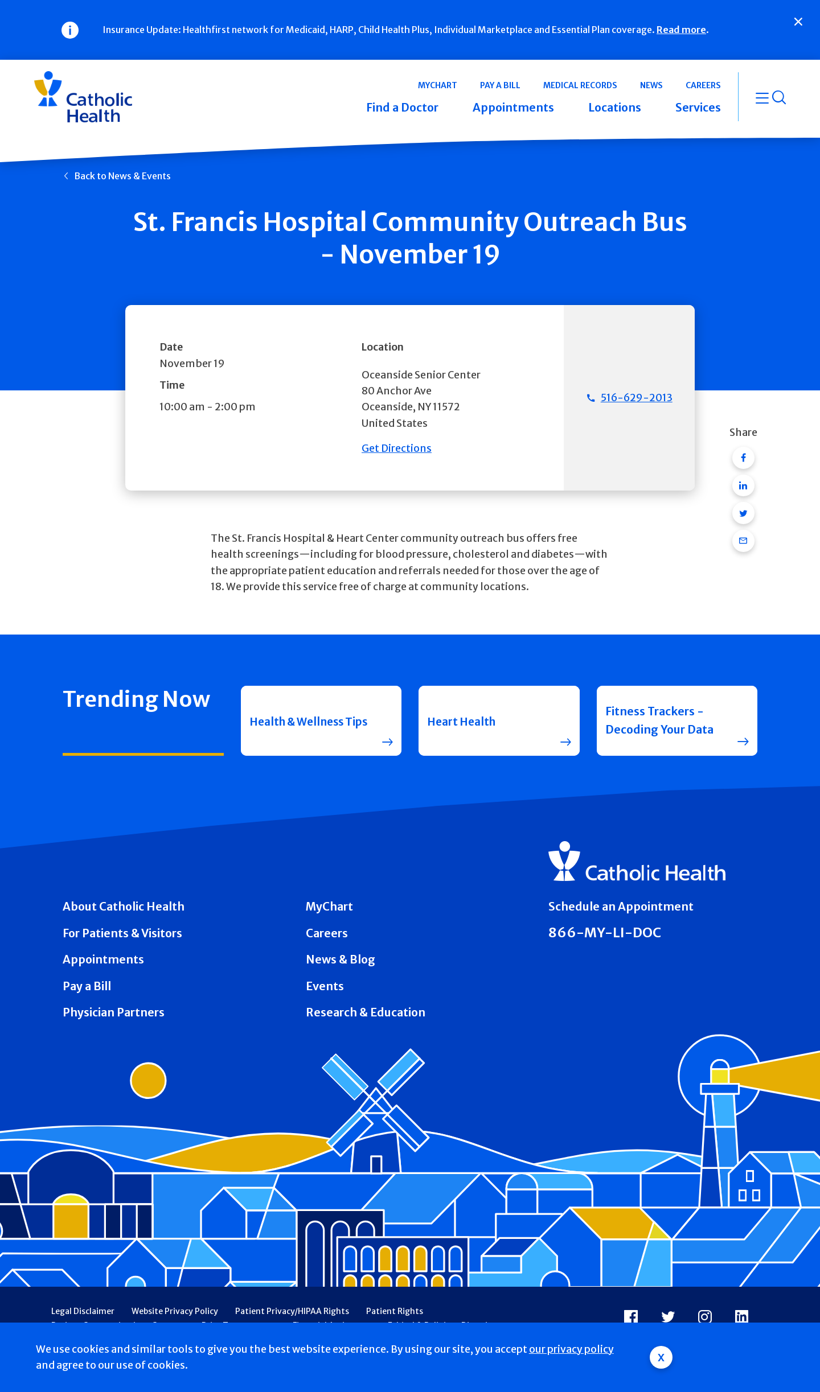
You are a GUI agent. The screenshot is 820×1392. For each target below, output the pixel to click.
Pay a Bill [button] (500, 85)
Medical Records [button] (580, 85)
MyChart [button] (437, 85)
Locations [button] (614, 107)
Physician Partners (114, 1012)
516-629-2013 (637, 398)
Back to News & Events (122, 176)
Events (325, 986)
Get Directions (397, 448)
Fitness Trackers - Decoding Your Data (659, 720)
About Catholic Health (123, 906)
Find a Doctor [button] (402, 107)
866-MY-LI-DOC (604, 932)
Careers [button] (703, 85)
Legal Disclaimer (82, 1311)
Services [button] (698, 107)
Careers (327, 933)
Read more (681, 29)
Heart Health (463, 720)
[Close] (798, 21)
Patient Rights (394, 1311)
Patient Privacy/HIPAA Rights (292, 1311)
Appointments (103, 959)
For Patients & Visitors (122, 933)
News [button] (651, 85)
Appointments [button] (513, 107)
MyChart (329, 906)
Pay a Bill (87, 986)
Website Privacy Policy (175, 1311)
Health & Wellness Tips (300, 720)
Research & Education (365, 1012)
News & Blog (340, 959)
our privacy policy (571, 1349)
